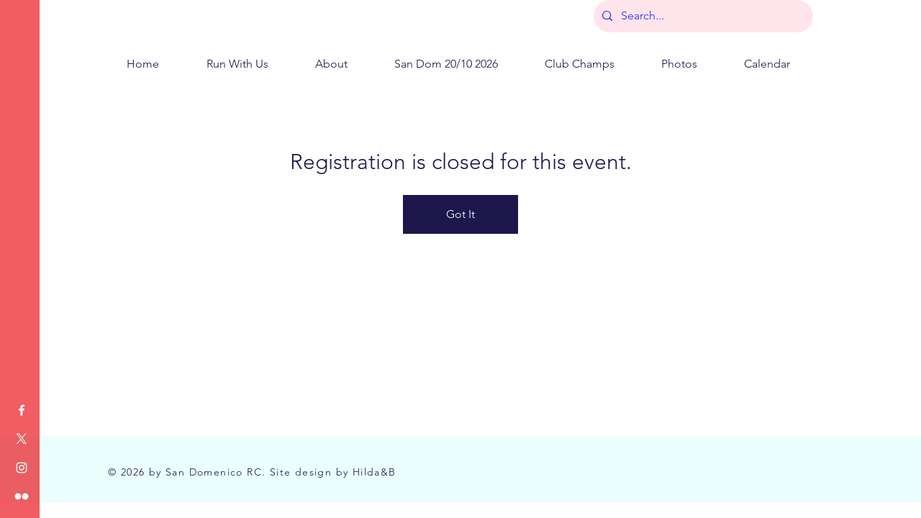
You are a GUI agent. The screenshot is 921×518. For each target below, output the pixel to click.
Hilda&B (374, 471)
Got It (460, 214)
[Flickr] (21, 496)
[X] (21, 439)
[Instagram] (21, 467)
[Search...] (702, 16)
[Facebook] (21, 410)
